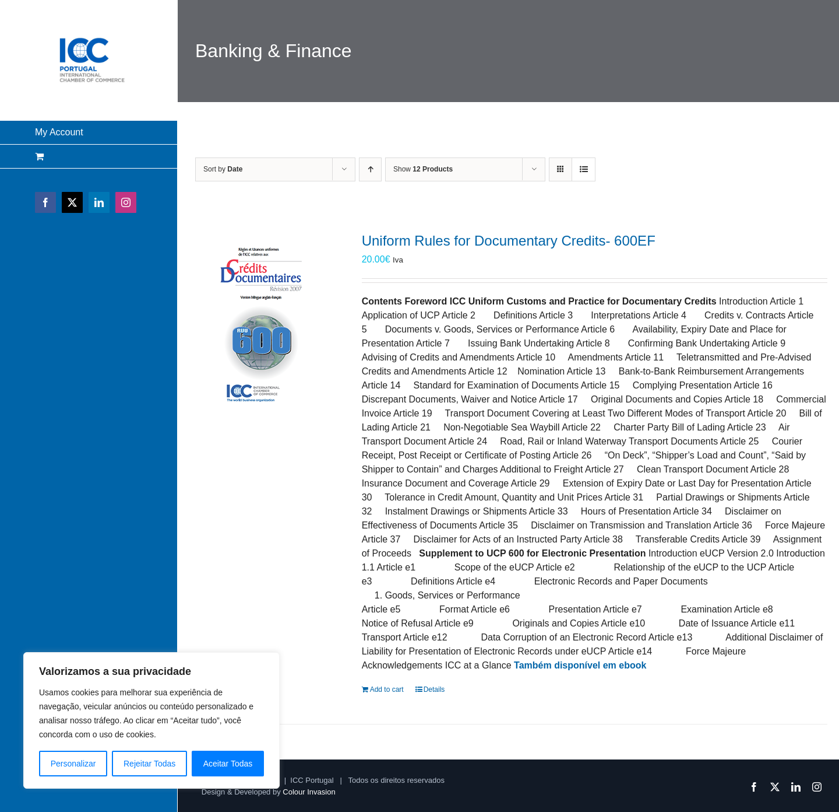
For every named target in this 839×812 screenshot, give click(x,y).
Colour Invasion (309, 792)
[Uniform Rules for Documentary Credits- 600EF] (262, 319)
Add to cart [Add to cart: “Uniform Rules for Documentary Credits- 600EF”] (387, 689)
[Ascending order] (370, 169)
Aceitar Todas (228, 763)
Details (434, 689)
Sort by (222, 169)
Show (423, 169)
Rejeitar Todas (149, 763)
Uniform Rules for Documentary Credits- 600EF (508, 241)
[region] (151, 720)
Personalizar (73, 763)
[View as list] (583, 169)
